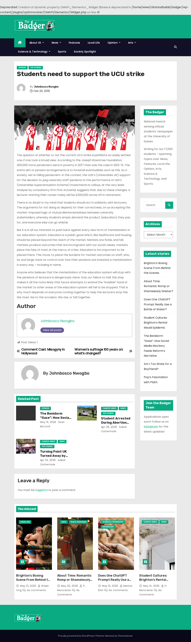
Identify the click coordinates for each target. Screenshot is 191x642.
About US (36, 42)
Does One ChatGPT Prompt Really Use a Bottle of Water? (158, 304)
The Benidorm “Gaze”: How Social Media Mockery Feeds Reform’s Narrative (156, 346)
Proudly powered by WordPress (76, 635)
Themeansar (125, 635)
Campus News (109, 408)
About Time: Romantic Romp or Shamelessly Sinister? (158, 286)
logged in (41, 490)
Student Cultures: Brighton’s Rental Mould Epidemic (155, 323)
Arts (132, 42)
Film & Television (78, 522)
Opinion (114, 42)
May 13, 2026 (48, 422)
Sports (62, 51)
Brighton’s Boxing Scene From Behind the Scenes (157, 268)
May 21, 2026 (28, 586)
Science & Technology (34, 51)
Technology (108, 526)
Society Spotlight (85, 51)
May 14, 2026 (151, 586)
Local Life (94, 42)
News (56, 42)
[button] (175, 47)
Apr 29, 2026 (109, 427)
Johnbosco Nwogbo (46, 86)
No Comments (36, 590)
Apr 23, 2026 (48, 460)
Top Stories (35, 67)
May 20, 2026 (70, 586)
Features (74, 42)
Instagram (151, 427)
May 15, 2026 (110, 586)
